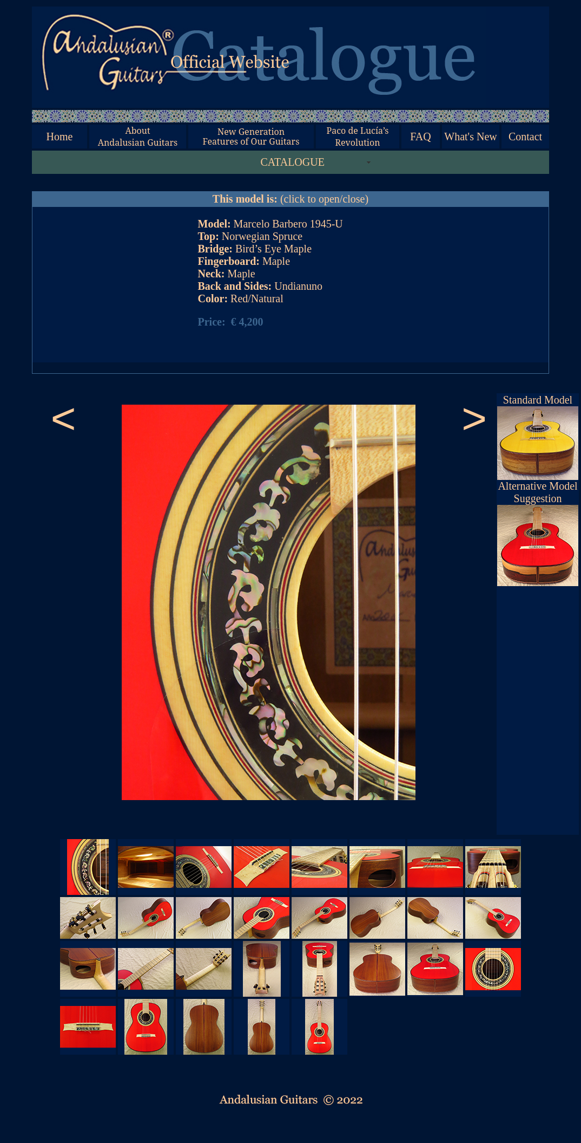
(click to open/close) (290, 199)
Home (60, 136)
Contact (525, 136)
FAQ (420, 136)
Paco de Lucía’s (357, 131)
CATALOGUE (293, 162)
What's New (470, 136)
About (137, 131)
